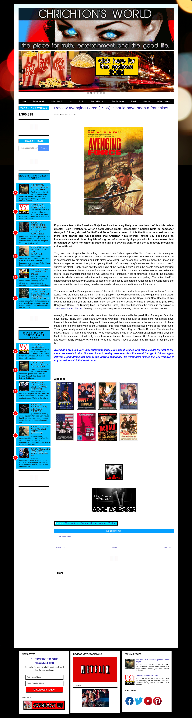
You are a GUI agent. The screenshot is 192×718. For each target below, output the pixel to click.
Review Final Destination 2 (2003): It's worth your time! (39, 385)
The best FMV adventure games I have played (40, 187)
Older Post (167, 548)
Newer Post (60, 548)
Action (74, 523)
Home (114, 548)
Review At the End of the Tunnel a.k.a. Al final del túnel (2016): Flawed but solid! (40, 293)
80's (67, 523)
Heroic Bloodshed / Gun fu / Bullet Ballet (40, 272)
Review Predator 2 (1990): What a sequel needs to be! (40, 452)
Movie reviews (98, 523)
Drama (84, 523)
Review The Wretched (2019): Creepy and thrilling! (39, 408)
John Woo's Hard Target (68, 308)
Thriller (112, 523)
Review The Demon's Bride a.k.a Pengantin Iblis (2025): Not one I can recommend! (39, 228)
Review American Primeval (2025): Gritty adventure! (40, 250)
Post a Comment (64, 536)
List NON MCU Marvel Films (38, 206)
